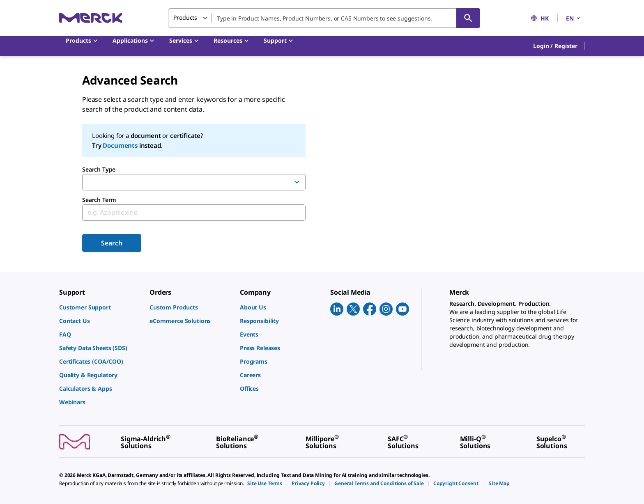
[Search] (468, 18)
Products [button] (185, 17)
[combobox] (324, 18)
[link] (100, 307)
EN (574, 18)
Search (111, 242)
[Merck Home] (90, 18)
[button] (555, 46)
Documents (120, 145)
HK (540, 18)
